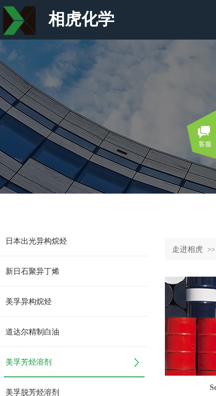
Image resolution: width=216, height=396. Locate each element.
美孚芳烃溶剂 (28, 362)
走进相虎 (187, 249)
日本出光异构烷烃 (36, 241)
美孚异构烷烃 (28, 302)
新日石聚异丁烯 (32, 271)
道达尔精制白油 (32, 332)
